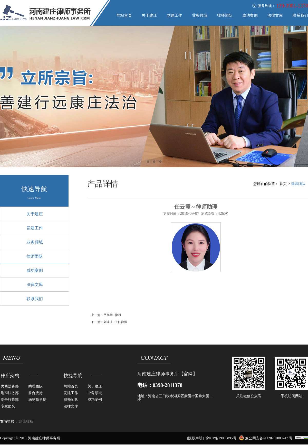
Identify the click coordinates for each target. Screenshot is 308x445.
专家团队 (8, 406)
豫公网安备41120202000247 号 (265, 438)
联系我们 (300, 15)
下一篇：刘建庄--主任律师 (109, 322)
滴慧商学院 (37, 400)
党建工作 (174, 15)
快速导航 (34, 189)
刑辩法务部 (10, 393)
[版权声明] (195, 438)
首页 (283, 184)
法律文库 (275, 15)
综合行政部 (10, 400)
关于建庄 (149, 15)
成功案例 (250, 15)
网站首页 (124, 15)
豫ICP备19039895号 (221, 438)
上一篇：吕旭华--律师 (106, 315)
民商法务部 (10, 386)
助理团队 (35, 386)
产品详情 (102, 184)
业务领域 (199, 15)
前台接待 (35, 393)
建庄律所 (26, 421)
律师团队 (225, 15)
